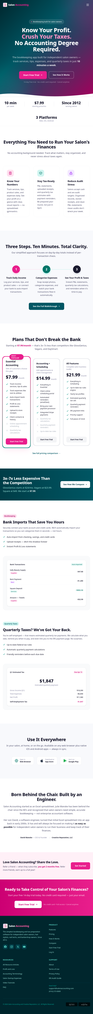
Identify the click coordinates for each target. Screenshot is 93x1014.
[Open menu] (87, 4)
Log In (51, 952)
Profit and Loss (9, 969)
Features (52, 929)
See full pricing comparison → (46, 453)
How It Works (54, 939)
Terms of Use (54, 969)
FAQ (4, 987)
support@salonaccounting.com (61, 988)
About (51, 964)
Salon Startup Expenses (12, 978)
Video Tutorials (9, 983)
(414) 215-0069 (55, 991)
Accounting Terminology (12, 974)
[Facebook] (5, 946)
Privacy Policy (54, 974)
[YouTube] (24, 946)
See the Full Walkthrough (46, 306)
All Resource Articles (11, 964)
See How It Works (61, 75)
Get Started (80, 865)
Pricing (51, 934)
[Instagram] (11, 946)
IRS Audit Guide (55, 978)
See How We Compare (75, 484)
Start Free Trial (33, 75)
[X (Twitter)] (18, 946)
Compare (52, 943)
